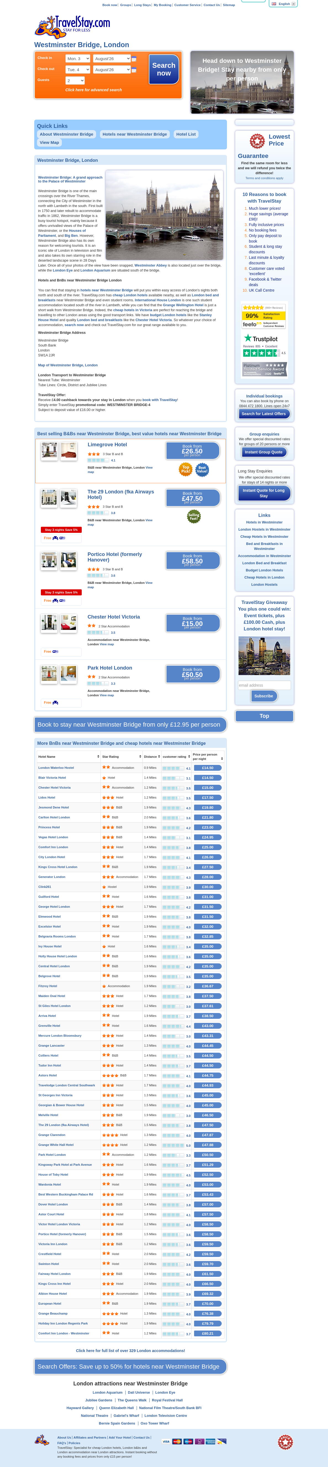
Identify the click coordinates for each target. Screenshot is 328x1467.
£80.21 (207, 1333)
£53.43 (207, 1194)
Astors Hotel (47, 1075)
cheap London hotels (130, 295)
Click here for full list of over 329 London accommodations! (130, 1350)
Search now (164, 69)
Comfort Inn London (53, 847)
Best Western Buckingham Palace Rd (65, 1194)
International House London (158, 300)
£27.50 (207, 867)
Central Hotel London (54, 966)
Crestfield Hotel (49, 1254)
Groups (125, 5)
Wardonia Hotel (49, 1184)
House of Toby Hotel (53, 1174)
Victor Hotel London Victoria (59, 1224)
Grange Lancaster (51, 1045)
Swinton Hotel (48, 1264)
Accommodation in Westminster (264, 556)
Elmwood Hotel (49, 916)
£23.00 (207, 827)
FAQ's (61, 1443)
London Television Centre (166, 1416)
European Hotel (49, 1303)
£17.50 (207, 798)
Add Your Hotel (120, 1437)
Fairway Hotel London (54, 1273)
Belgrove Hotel (49, 976)
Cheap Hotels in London (264, 577)
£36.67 (207, 986)
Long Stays (142, 5)
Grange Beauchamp (53, 1313)
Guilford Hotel (48, 896)
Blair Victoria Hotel (52, 777)
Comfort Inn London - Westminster (63, 1333)
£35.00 (207, 946)
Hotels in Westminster (264, 522)
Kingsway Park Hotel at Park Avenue (65, 1164)
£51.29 (207, 1165)
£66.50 (207, 1284)
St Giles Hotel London (54, 1005)
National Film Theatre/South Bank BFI (170, 1408)
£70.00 (207, 1304)
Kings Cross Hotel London (57, 867)
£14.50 (207, 768)
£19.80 (207, 807)
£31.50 (207, 907)
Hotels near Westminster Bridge (135, 134)
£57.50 (207, 1214)
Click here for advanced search (93, 90)
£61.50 (207, 1274)
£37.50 (207, 996)
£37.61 (207, 1006)
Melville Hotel (48, 1115)
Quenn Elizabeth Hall (116, 1408)
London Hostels (264, 585)
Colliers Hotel (48, 1055)
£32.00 (207, 927)
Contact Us (212, 5)
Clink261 (44, 886)
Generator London (51, 876)
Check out (46, 69)
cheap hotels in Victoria (132, 310)
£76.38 (207, 1314)
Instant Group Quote (263, 452)
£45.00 (207, 1095)
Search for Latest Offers (264, 414)
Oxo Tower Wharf (155, 1423)
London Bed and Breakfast (264, 563)
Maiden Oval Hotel (51, 996)
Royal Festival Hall (167, 1400)
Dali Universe (139, 1393)
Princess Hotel (49, 827)
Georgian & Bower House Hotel (61, 1105)
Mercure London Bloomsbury (59, 1035)
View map (107, 644)
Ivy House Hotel (50, 946)
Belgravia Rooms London (57, 936)
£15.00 (207, 788)
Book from (192, 451)
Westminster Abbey (150, 265)
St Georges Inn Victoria (55, 1095)
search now (74, 325)
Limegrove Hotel (107, 444)
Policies (74, 1443)
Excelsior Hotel (49, 926)
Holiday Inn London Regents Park (63, 1323)
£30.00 (207, 887)
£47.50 (207, 1125)
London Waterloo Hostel (56, 767)
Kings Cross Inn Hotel (54, 1283)
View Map (49, 142)
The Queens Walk (132, 1400)
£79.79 (207, 1323)
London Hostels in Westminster (264, 529)
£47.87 (207, 1135)
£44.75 (207, 1075)
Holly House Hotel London (57, 956)
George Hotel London (54, 906)
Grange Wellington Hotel (183, 305)
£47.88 (207, 1145)
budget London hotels (168, 315)
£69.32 (207, 1294)
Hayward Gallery (80, 1408)
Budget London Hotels (264, 570)
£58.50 (207, 1224)
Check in (45, 58)
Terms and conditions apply (264, 178)
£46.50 (207, 1115)
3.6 (113, 575)
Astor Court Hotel (51, 1214)
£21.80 (207, 817)
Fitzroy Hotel (47, 986)
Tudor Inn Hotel (49, 1065)
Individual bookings (264, 396)
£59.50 (207, 1244)
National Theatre (94, 1416)
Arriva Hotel (47, 1015)
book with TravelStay (159, 400)
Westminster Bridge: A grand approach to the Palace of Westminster (70, 179)
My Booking (162, 5)
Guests (43, 80)
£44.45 (207, 1046)
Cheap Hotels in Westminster (264, 537)
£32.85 (207, 936)
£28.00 (207, 877)
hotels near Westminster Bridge (107, 290)
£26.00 (207, 857)
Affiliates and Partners (89, 1437)
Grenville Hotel (49, 1025)
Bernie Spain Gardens (117, 1423)
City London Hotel (51, 857)
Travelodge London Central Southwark (66, 1085)
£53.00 (207, 1185)
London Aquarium (95, 270)
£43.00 (207, 1026)
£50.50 (207, 1155)
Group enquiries (264, 434)
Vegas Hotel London (53, 837)
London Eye (63, 270)
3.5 (113, 632)
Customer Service (187, 5)
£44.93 (207, 1085)
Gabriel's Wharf (126, 1416)
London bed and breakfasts (99, 320)
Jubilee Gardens (98, 1400)
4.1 (113, 460)
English (281, 4)
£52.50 (207, 1175)
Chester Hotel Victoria (154, 320)
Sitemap (229, 5)
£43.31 (207, 1036)
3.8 (113, 513)
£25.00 (207, 847)
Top (264, 716)
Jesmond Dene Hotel (53, 807)
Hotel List (186, 134)
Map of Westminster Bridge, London (68, 365)
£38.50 (207, 1016)
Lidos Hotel (46, 797)
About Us (64, 1437)
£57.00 (207, 1204)
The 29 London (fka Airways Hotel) (63, 1125)
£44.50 (207, 1056)
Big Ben (71, 236)
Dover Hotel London (53, 1204)
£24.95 (207, 837)
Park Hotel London (110, 668)
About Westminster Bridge (66, 134)
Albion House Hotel (52, 1293)
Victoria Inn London (52, 1244)
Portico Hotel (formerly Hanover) (62, 1234)
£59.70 (207, 1264)
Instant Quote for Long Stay (264, 493)
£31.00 (207, 897)
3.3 (113, 683)
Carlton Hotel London (54, 817)
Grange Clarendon (51, 1134)
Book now (109, 5)
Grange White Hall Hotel (55, 1144)
